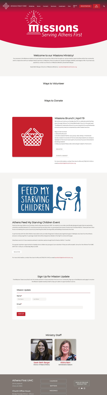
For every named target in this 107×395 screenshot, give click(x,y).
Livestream (62, 6)
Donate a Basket (62, 155)
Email (19, 304)
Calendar (53, 381)
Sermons (53, 6)
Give (69, 6)
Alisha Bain (65, 363)
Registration (85, 6)
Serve (38, 6)
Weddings (53, 391)
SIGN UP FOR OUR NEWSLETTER (82, 383)
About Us (75, 6)
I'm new (96, 6)
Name (19, 296)
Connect (45, 6)
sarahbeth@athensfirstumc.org (68, 67)
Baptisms (53, 386)
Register (59, 149)
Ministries (31, 6)
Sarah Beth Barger (42, 363)
